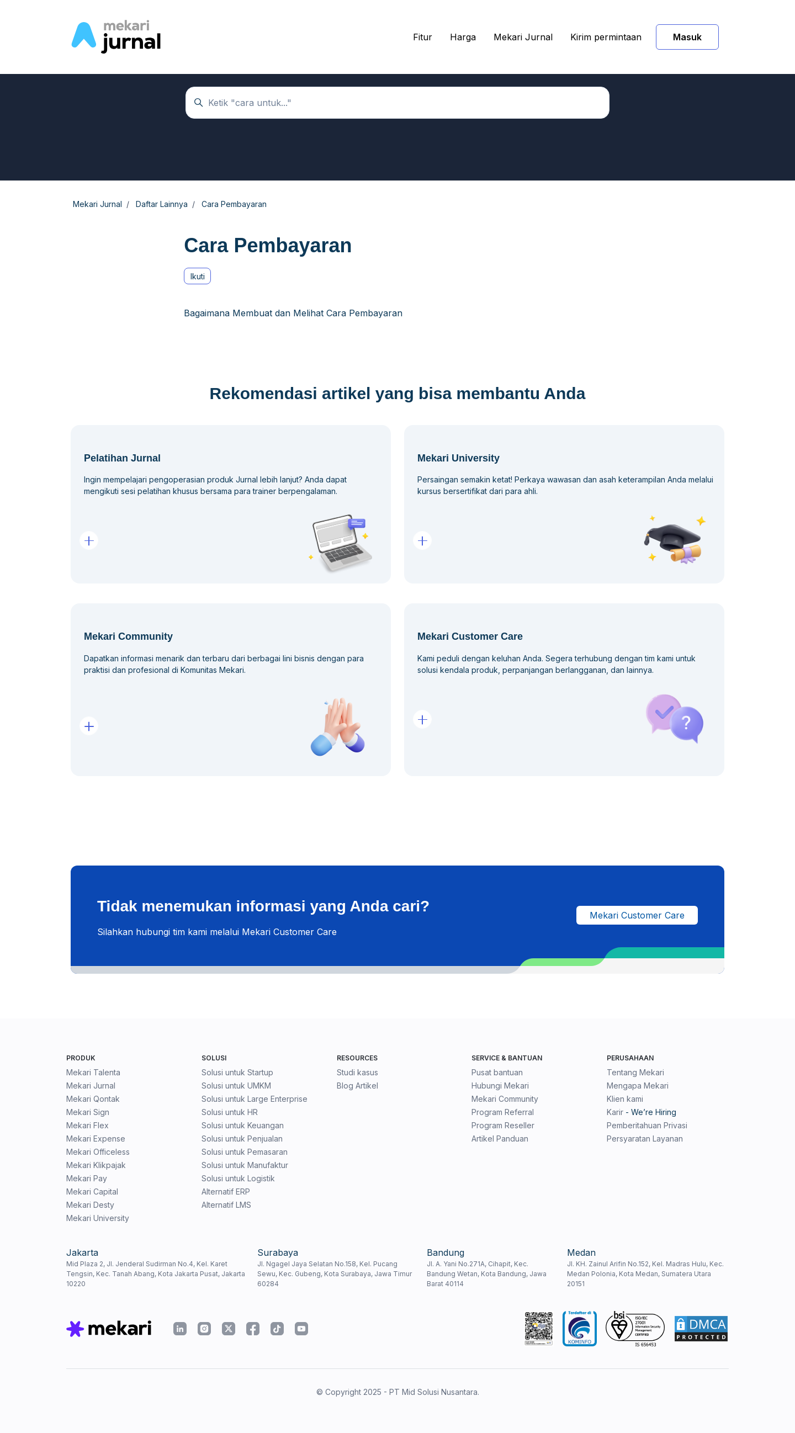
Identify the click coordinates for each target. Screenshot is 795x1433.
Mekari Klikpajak (96, 1165)
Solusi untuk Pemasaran (245, 1151)
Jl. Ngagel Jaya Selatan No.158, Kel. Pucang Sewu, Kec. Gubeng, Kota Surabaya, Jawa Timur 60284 (334, 1274)
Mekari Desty (90, 1204)
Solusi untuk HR (230, 1112)
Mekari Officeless (98, 1151)
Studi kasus (357, 1072)
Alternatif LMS (226, 1204)
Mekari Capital (92, 1191)
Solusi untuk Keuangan (243, 1125)
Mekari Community (504, 1098)
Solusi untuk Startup (237, 1072)
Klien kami (625, 1098)
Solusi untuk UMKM (236, 1085)
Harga (463, 37)
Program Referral (502, 1112)
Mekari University (97, 1218)
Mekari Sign (87, 1112)
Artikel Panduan (499, 1138)
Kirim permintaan (606, 37)
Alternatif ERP (226, 1191)
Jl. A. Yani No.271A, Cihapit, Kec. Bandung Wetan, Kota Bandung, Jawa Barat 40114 (487, 1274)
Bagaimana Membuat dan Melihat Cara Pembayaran (293, 313)
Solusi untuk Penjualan (242, 1138)
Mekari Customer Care (637, 915)
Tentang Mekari (635, 1072)
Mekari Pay (86, 1178)
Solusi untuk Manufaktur (245, 1165)
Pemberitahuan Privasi (647, 1125)
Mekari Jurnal (523, 37)
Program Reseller (502, 1125)
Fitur (422, 37)
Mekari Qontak (93, 1098)
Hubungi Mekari (500, 1085)
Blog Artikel (357, 1085)
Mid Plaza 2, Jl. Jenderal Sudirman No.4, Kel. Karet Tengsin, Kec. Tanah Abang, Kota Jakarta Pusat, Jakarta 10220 (155, 1274)
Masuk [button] (687, 37)
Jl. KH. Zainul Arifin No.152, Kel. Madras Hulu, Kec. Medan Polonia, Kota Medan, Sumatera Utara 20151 (645, 1274)
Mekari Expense (95, 1138)
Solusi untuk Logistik (238, 1178)
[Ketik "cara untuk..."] (397, 103)
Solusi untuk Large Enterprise (255, 1098)
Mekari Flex (87, 1125)
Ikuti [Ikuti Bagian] (197, 276)
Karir (615, 1112)
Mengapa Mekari (638, 1085)
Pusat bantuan (497, 1072)
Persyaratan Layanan (645, 1138)
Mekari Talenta (93, 1072)
